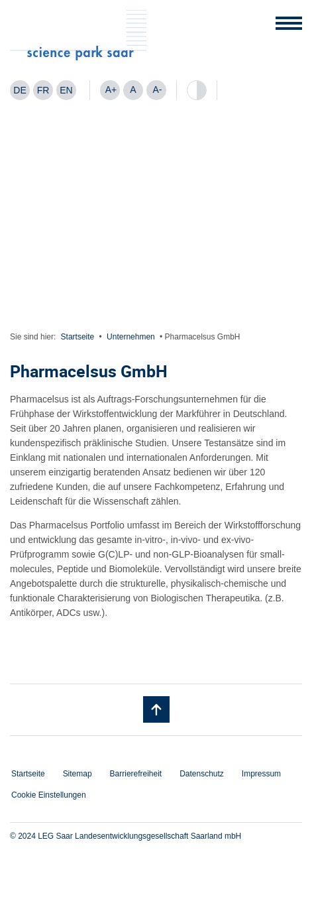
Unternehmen (131, 336)
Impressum (261, 773)
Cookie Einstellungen (48, 795)
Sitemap (77, 773)
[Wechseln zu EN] (66, 90)
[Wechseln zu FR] (43, 90)
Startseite (78, 336)
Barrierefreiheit (136, 773)
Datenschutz (202, 773)
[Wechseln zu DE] (20, 90)
